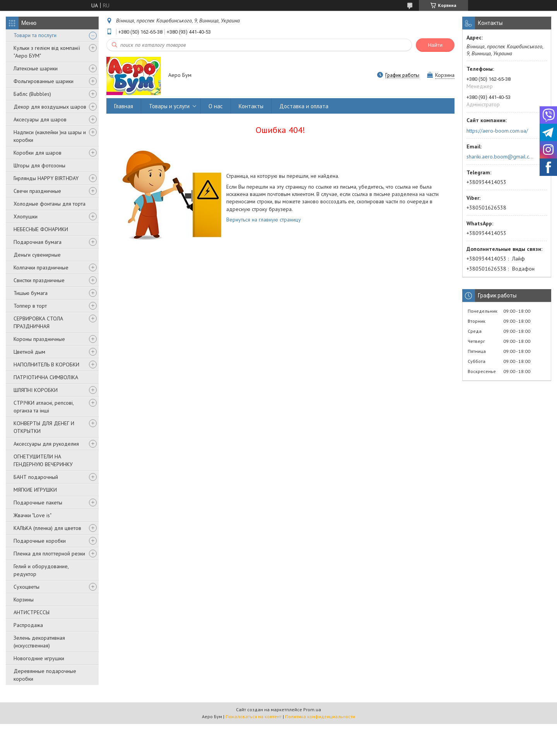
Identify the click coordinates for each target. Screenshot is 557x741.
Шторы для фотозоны (39, 165)
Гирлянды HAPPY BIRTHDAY (46, 178)
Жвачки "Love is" (32, 515)
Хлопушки (26, 216)
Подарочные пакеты (38, 502)
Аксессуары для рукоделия (46, 443)
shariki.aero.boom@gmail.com (500, 156)
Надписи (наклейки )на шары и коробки (50, 136)
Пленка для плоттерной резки (49, 553)
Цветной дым (29, 351)
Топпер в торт (30, 305)
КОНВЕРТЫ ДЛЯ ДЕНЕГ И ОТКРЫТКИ (44, 427)
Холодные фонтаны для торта (49, 203)
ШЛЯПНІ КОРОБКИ (36, 390)
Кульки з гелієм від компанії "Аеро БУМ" (47, 51)
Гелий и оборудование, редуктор (41, 570)
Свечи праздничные (37, 190)
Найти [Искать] (435, 45)
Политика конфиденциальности (320, 716)
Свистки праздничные (39, 280)
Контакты (251, 106)
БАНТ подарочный (36, 477)
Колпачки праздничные (41, 267)
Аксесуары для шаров (40, 119)
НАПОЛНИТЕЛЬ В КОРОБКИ (46, 364)
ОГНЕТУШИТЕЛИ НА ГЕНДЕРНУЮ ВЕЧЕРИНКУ (43, 460)
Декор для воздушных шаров (50, 106)
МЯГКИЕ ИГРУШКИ (35, 489)
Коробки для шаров (38, 152)
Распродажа (28, 625)
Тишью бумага (31, 293)
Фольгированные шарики (43, 81)
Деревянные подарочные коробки (45, 675)
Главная (123, 106)
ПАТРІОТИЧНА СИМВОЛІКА (46, 377)
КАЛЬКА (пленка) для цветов (47, 528)
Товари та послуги (35, 35)
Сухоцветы (26, 586)
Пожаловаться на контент (254, 716)
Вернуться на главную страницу (263, 219)
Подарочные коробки (40, 540)
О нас (215, 106)
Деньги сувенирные (37, 254)
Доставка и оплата (303, 106)
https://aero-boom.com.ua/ (497, 130)
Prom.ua (312, 709)
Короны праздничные (39, 339)
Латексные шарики (36, 68)
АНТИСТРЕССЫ (32, 612)
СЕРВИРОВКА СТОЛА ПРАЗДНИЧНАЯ (38, 322)
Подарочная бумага (38, 241)
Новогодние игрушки (39, 658)
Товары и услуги (169, 106)
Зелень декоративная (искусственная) (39, 641)
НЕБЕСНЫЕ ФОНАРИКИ (41, 229)
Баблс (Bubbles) (32, 93)
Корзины (24, 599)
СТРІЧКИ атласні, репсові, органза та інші (43, 406)
